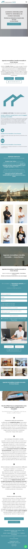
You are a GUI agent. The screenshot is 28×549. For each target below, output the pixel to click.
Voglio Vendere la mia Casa (8, 303)
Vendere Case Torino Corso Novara (14, 518)
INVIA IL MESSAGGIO (14, 315)
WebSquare (17, 542)
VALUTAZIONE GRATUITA (14, 81)
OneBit (16, 541)
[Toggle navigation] (26, 1)
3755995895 (9, 78)
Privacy (12, 538)
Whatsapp (19, 78)
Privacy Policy (14, 320)
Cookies (16, 538)
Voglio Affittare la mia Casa (8, 305)
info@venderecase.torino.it (12, 533)
